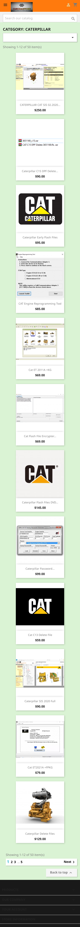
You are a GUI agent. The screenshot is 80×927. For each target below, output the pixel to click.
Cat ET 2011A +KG (40, 370)
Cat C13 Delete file (40, 635)
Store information (18, 919)
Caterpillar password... (40, 568)
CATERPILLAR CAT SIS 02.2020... (40, 105)
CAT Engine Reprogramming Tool (40, 303)
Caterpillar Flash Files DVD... (40, 502)
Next (70, 862)
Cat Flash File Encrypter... (40, 436)
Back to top (61, 872)
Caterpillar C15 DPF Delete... (40, 171)
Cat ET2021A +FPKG (40, 767)
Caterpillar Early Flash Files (40, 237)
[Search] (40, 18)
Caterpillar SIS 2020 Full (40, 701)
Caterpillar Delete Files (40, 833)
